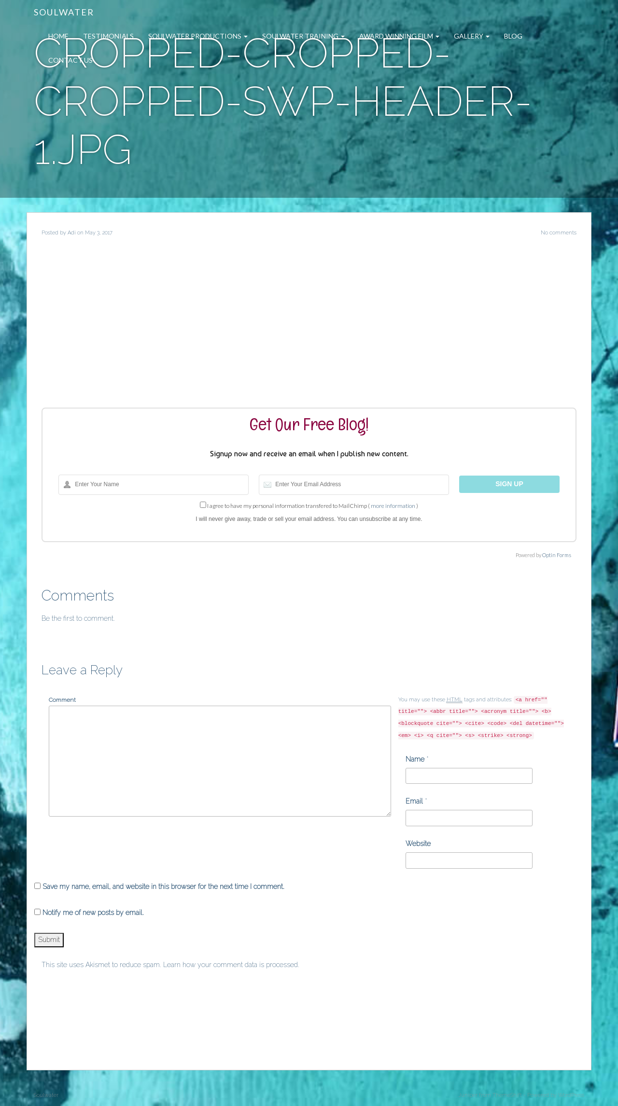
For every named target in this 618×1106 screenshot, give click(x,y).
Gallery (472, 36)
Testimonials (108, 36)
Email (414, 801)
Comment (62, 699)
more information (393, 505)
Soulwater (64, 12)
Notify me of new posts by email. (93, 912)
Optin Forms (556, 555)
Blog (513, 36)
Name (415, 759)
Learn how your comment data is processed (230, 965)
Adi (72, 233)
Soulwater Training (303, 36)
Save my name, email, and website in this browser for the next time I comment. (163, 886)
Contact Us (70, 60)
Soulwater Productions (198, 36)
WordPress (571, 1095)
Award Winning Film (399, 36)
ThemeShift (507, 1095)
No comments (558, 233)
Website (418, 843)
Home (58, 36)
